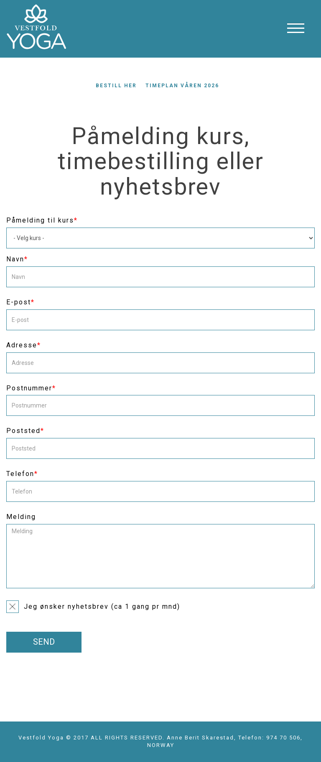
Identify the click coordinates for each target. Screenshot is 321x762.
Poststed (25, 431)
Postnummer (31, 388)
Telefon (22, 474)
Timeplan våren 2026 (182, 86)
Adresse (23, 345)
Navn (17, 259)
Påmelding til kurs (42, 220)
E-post (20, 302)
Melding (21, 517)
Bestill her (116, 86)
